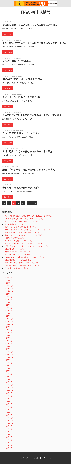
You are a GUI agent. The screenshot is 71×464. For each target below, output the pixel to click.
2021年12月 (9, 418)
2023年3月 (8, 376)
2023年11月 (9, 354)
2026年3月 (8, 277)
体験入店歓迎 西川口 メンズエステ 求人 (22, 79)
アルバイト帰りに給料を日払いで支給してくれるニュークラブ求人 (28, 216)
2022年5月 (8, 404)
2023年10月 (9, 357)
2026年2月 (8, 280)
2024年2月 (8, 346)
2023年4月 (8, 374)
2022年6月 (8, 401)
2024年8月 (8, 330)
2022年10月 (9, 390)
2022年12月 (9, 385)
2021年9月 (8, 426)
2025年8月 (8, 297)
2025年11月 (9, 288)
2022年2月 (8, 412)
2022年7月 (8, 398)
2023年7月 (8, 365)
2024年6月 (8, 335)
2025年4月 (8, 308)
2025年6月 (8, 302)
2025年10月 (9, 291)
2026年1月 (8, 283)
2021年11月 (9, 420)
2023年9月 (8, 360)
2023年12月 (9, 352)
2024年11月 (9, 321)
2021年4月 (8, 440)
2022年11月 (9, 387)
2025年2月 (8, 313)
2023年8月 (8, 363)
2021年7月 (8, 431)
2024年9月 (8, 327)
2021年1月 (8, 448)
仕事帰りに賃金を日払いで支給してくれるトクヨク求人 (24, 219)
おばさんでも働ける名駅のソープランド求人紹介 (22, 221)
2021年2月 (8, 445)
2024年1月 (8, 349)
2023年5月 (8, 371)
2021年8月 (8, 429)
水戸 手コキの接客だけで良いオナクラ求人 (20, 227)
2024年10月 (9, 324)
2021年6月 (8, 434)
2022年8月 (8, 396)
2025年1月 (8, 316)
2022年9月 (8, 393)
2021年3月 (8, 442)
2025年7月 (8, 299)
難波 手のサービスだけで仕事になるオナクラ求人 (28, 169)
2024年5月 (8, 338)
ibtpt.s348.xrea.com (18, 22)
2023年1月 (8, 382)
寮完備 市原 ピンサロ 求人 (14, 224)
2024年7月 (8, 332)
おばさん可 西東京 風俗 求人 (15, 238)
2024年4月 (8, 341)
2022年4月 (8, 407)
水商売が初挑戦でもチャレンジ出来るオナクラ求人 (23, 232)
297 (30, 203)
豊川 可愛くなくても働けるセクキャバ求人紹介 (27, 151)
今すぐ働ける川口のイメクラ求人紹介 (21, 97)
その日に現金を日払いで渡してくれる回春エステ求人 (29, 24)
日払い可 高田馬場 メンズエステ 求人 (21, 133)
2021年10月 (9, 423)
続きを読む (7, 34)
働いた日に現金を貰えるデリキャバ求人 (19, 241)
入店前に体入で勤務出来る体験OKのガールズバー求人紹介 (31, 115)
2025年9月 (8, 294)
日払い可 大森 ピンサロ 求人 (16, 61)
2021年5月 (8, 437)
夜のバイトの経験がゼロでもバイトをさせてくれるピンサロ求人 (27, 230)
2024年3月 (8, 343)
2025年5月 (8, 305)
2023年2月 (8, 379)
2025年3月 (8, 310)
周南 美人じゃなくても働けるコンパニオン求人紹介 (23, 235)
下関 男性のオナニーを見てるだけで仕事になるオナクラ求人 (34, 42)
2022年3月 (8, 409)
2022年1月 (8, 415)
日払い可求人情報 (35, 12)
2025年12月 (9, 286)
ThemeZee (47, 458)
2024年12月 (9, 319)
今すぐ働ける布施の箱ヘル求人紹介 (20, 187)
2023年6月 (8, 368)
